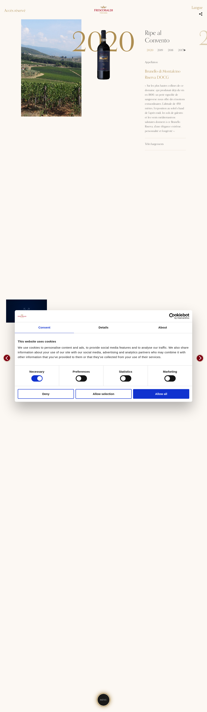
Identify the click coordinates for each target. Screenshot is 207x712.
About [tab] (162, 327)
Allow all (161, 394)
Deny (45, 394)
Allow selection (103, 394)
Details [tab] (103, 327)
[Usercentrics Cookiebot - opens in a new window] (172, 316)
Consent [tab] (44, 327)
